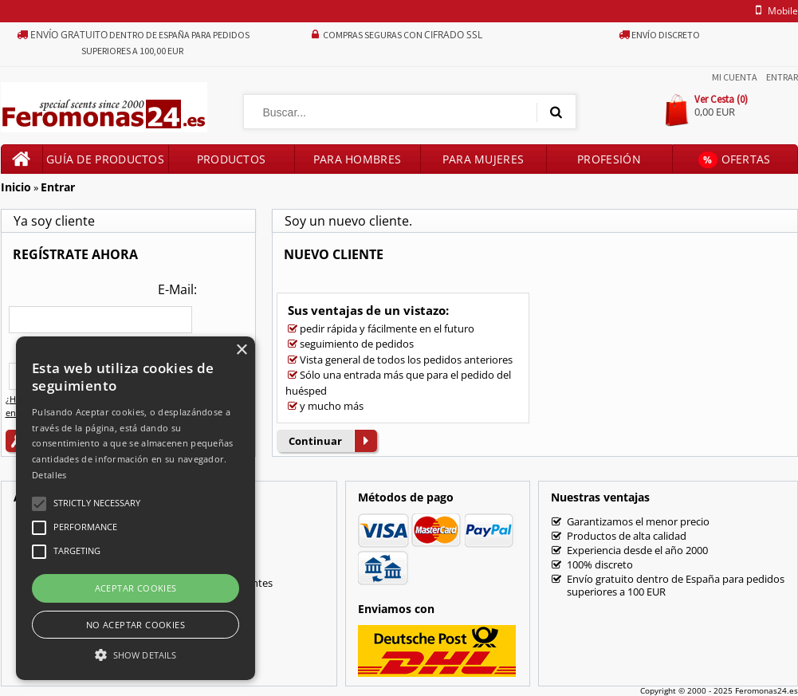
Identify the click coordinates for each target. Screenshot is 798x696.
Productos (231, 159)
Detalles (49, 475)
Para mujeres (483, 159)
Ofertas (734, 159)
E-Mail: (177, 289)
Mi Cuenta (734, 77)
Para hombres (357, 159)
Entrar (782, 77)
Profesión (609, 159)
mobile (773, 11)
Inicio (16, 187)
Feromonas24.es (766, 690)
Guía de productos (105, 159)
